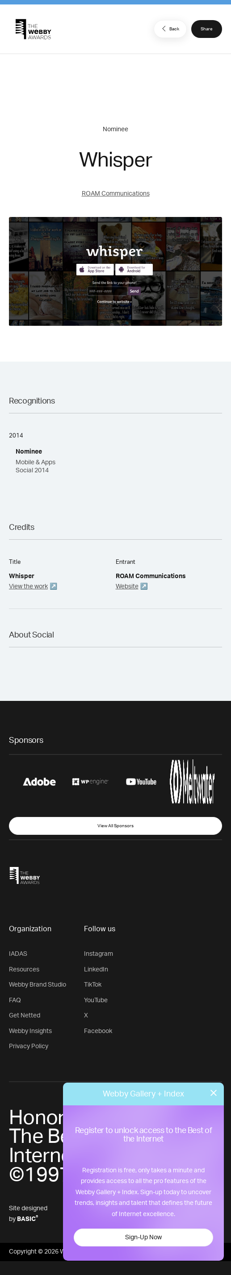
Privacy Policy (28, 1046)
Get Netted (24, 1015)
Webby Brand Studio (37, 985)
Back (169, 28)
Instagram (98, 954)
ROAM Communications (116, 194)
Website (127, 586)
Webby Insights (30, 1031)
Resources (24, 970)
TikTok (92, 985)
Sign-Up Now (143, 1237)
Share (207, 29)
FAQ (15, 1000)
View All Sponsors (115, 826)
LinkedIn (96, 970)
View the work (28, 586)
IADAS (18, 954)
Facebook (98, 1031)
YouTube (96, 1000)
